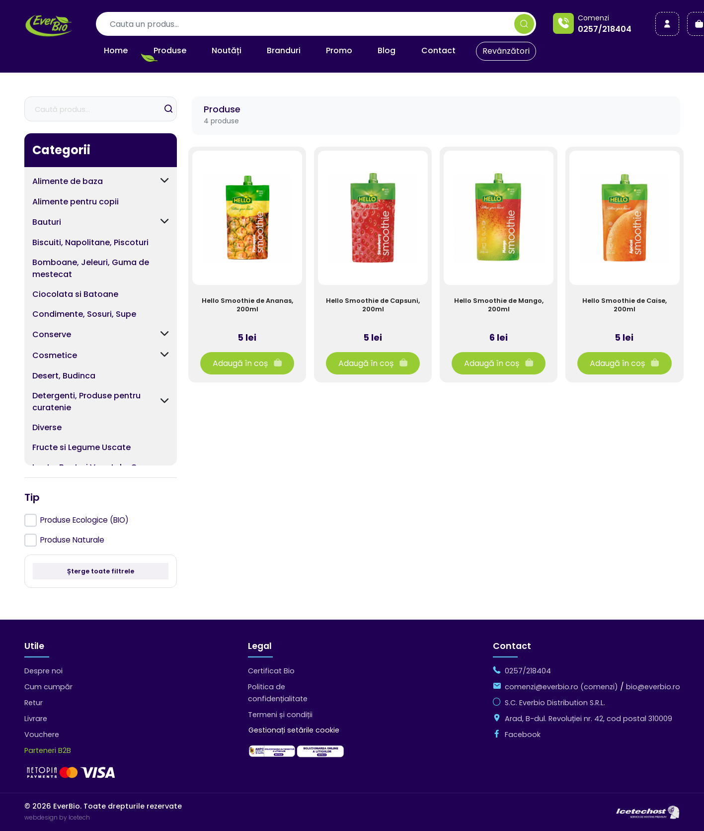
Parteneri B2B (47, 750)
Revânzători (506, 51)
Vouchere (41, 734)
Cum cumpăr (48, 687)
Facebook (523, 734)
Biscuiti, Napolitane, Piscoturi (90, 242)
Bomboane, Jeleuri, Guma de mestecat (90, 268)
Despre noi (43, 671)
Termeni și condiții (280, 715)
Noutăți (226, 50)
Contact (438, 50)
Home (116, 50)
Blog (386, 50)
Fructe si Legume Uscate (81, 447)
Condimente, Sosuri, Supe (84, 314)
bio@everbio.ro (653, 687)
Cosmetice (54, 355)
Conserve (51, 334)
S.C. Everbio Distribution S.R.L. (555, 703)
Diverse (47, 427)
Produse (170, 50)
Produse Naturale (72, 540)
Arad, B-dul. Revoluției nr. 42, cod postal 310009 (588, 719)
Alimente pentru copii (75, 201)
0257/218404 (604, 29)
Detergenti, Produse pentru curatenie (86, 401)
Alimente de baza (67, 181)
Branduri (284, 50)
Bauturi (46, 222)
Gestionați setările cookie (293, 730)
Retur (33, 703)
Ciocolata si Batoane (75, 294)
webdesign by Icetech (57, 817)
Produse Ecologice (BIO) (84, 520)
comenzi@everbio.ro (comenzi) (561, 687)
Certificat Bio (271, 671)
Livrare (35, 719)
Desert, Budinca (63, 375)
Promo (339, 50)
